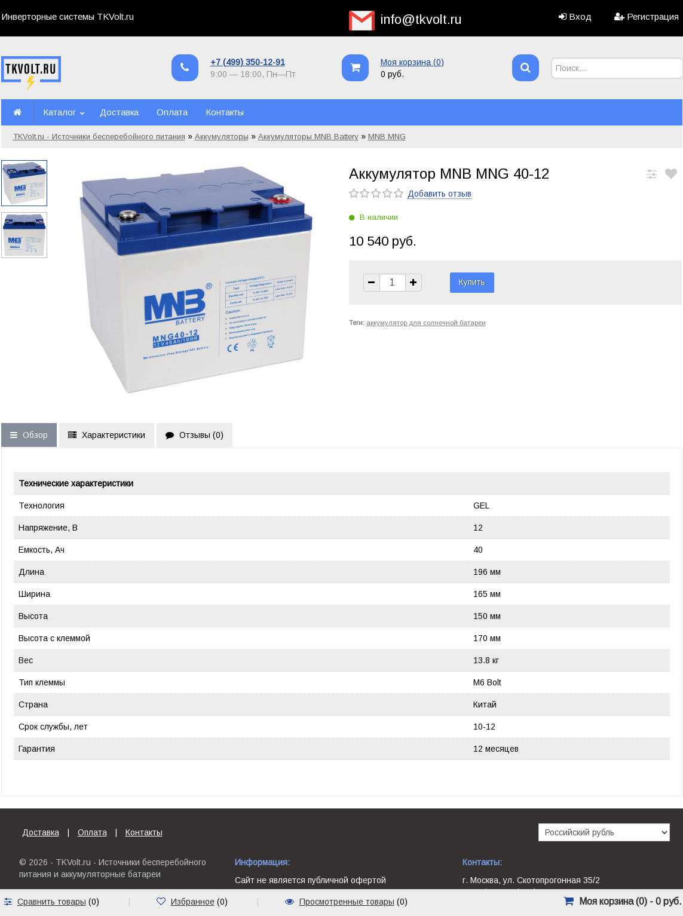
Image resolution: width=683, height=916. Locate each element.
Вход (580, 16)
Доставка (119, 112)
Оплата (172, 112)
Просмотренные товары (346, 901)
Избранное (193, 901)
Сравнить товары (51, 901)
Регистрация (653, 16)
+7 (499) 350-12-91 (247, 62)
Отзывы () (194, 435)
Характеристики (106, 435)
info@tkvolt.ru (421, 19)
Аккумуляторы (222, 136)
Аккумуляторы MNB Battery (308, 136)
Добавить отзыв (439, 193)
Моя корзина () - (630, 901)
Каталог (59, 112)
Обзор (29, 435)
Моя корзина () (412, 62)
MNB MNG (387, 136)
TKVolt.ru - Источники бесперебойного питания (99, 136)
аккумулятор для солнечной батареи (426, 322)
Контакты (225, 112)
